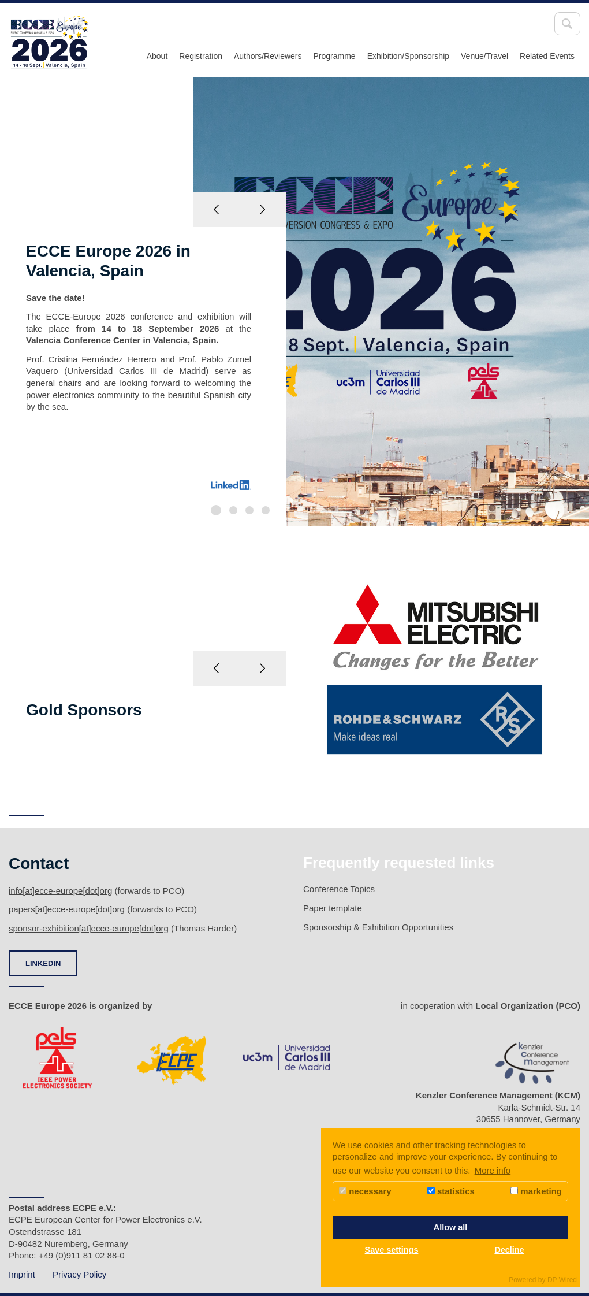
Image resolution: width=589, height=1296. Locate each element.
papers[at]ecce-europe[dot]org (67, 909)
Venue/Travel (484, 56)
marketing (536, 1191)
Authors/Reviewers (268, 56)
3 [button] (249, 510)
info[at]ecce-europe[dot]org (60, 891)
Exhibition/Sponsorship (408, 56)
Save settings (392, 1249)
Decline (509, 1249)
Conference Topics (339, 889)
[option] (294, 301)
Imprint (22, 1274)
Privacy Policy (79, 1274)
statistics (451, 1191)
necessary (365, 1191)
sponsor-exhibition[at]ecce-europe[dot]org (89, 928)
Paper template (332, 908)
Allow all (450, 1227)
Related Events (547, 56)
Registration (200, 56)
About (157, 56)
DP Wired (562, 1280)
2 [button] (233, 510)
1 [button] (216, 510)
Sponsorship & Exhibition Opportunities (378, 927)
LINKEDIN (43, 963)
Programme (334, 56)
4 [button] (266, 510)
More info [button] (493, 1170)
